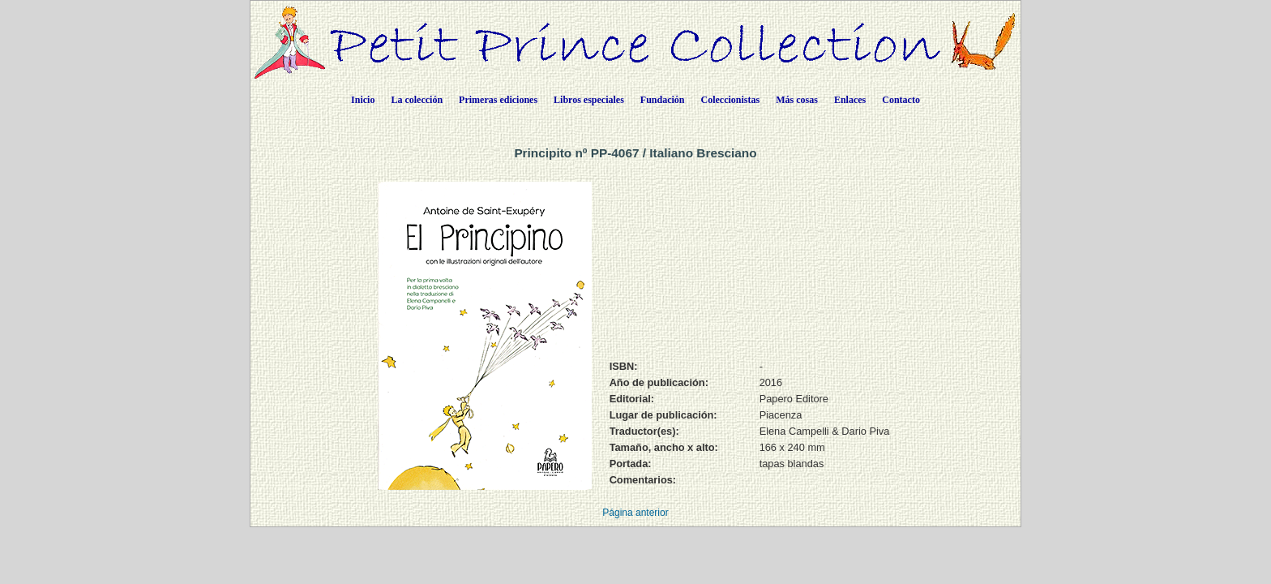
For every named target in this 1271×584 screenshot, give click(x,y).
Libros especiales (589, 99)
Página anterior (635, 512)
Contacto (901, 99)
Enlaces (850, 99)
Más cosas (797, 99)
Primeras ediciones (498, 99)
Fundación (662, 99)
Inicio (362, 99)
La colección (417, 99)
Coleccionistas (730, 99)
